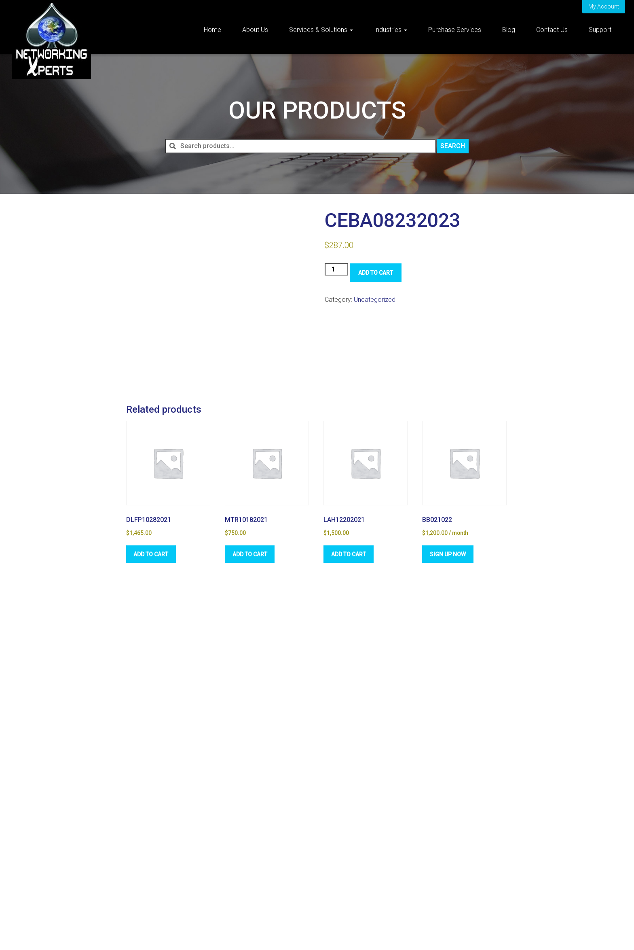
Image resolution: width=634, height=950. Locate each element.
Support (600, 30)
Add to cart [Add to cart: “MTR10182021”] (250, 553)
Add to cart (375, 272)
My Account (603, 6)
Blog (508, 30)
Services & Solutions (321, 30)
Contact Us (552, 30)
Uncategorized (374, 299)
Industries (390, 30)
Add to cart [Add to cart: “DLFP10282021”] (152, 553)
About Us (255, 30)
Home (212, 30)
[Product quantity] (336, 269)
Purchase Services (454, 30)
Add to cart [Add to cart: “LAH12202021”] (349, 553)
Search (452, 146)
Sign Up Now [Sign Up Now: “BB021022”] (449, 553)
